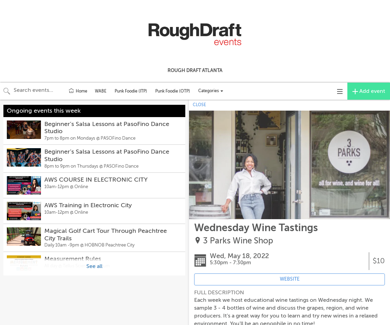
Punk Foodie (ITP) (131, 91)
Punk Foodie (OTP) (172, 91)
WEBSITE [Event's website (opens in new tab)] (290, 279)
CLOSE (199, 104)
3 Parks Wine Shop (238, 240)
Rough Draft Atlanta (195, 70)
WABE (100, 91)
